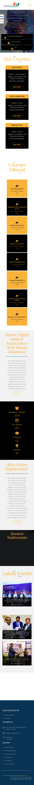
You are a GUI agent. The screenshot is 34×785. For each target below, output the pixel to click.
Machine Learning (9, 764)
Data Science (8, 757)
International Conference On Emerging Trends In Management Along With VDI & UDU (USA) (17, 601)
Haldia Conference (10, 715)
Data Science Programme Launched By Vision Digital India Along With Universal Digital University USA (17, 633)
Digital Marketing (9, 747)
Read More (17, 30)
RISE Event (7, 718)
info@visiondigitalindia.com (13, 733)
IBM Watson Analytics (10, 750)
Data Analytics (8, 760)
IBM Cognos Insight (10, 754)
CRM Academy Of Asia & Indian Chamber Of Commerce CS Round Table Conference (17, 660)
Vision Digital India (22, 775)
